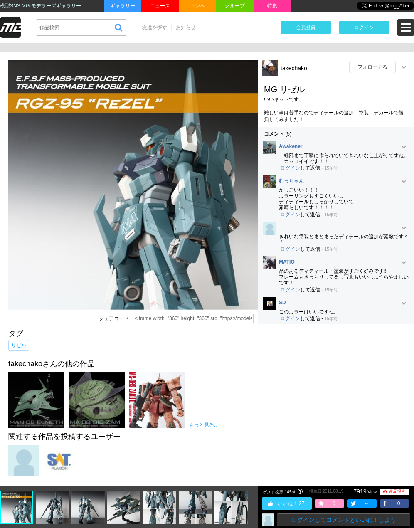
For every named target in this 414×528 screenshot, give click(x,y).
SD (282, 303)
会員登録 (306, 27)
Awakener (290, 146)
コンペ (197, 6)
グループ (235, 6)
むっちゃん (291, 181)
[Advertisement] (336, 391)
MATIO (287, 262)
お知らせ (186, 27)
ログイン (364, 27)
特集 (272, 6)
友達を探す (154, 27)
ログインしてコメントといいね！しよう (343, 519)
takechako (294, 68)
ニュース (160, 6)
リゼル (18, 345)
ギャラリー (122, 6)
